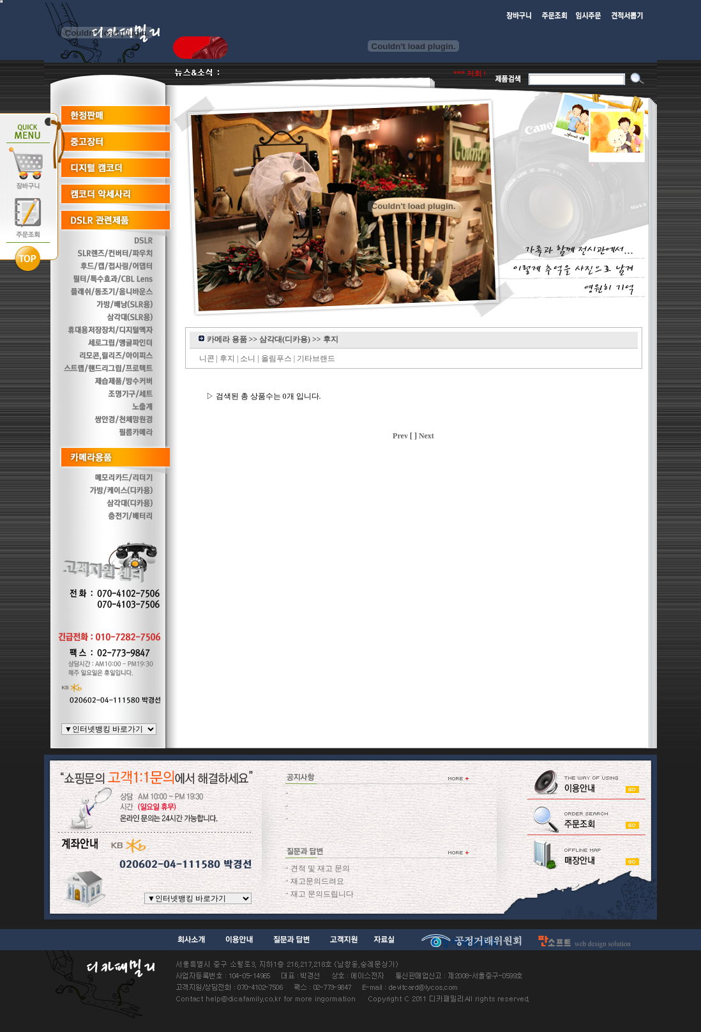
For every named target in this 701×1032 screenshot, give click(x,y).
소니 (247, 358)
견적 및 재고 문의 (320, 868)
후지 (227, 358)
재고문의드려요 (317, 881)
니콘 (207, 358)
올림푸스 (276, 358)
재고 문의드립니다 (322, 894)
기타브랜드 (316, 358)
